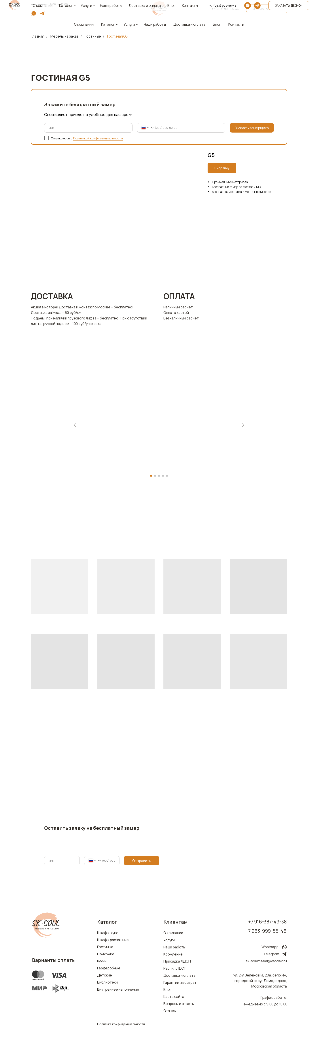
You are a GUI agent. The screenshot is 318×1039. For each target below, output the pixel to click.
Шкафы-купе (107, 932)
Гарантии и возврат (180, 982)
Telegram (271, 954)
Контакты (236, 24)
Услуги (129, 24)
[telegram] (42, 15)
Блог (217, 24)
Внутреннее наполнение (118, 989)
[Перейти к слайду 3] (159, 476)
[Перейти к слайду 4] (163, 476)
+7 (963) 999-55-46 (225, 9)
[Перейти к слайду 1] (151, 476)
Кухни (101, 961)
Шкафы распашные (113, 939)
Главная (37, 36)
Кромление (173, 954)
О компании (173, 932)
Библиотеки (107, 982)
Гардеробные (108, 968)
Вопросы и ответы (178, 1003)
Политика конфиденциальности (121, 1024)
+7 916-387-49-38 (267, 921)
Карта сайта (173, 996)
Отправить (141, 860)
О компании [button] (84, 24)
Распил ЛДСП (174, 968)
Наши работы (155, 24)
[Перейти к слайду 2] (155, 476)
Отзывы (169, 1010)
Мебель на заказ (64, 36)
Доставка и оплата (189, 24)
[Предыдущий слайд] (75, 425)
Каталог (108, 24)
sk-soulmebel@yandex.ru (266, 961)
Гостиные (93, 36)
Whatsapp (269, 946)
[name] (88, 128)
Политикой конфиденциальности (98, 138)
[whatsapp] (33, 15)
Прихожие (105, 954)
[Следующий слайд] (242, 425)
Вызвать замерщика (252, 127)
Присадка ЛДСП (177, 961)
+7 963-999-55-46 (266, 931)
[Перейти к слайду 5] (167, 476)
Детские (104, 975)
